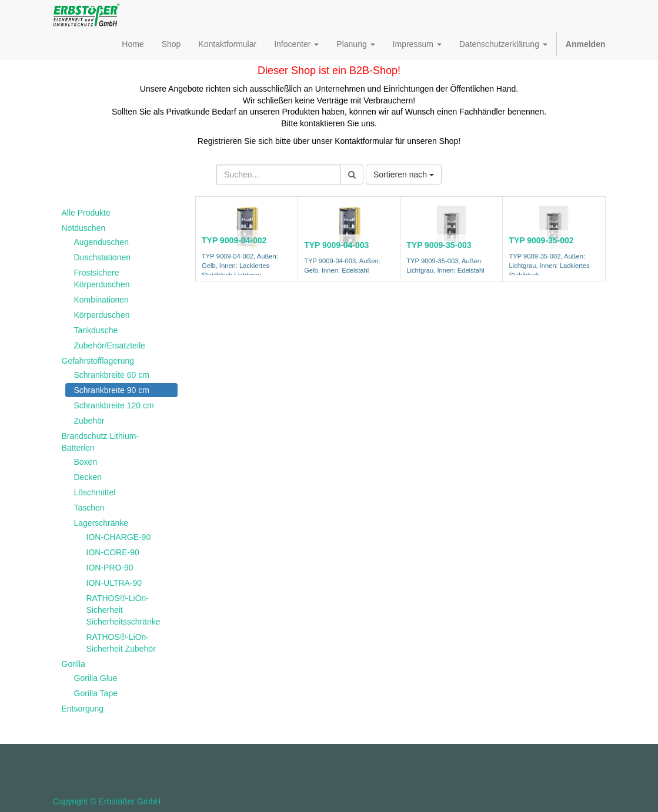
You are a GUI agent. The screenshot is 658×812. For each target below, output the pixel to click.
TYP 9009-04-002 (234, 240)
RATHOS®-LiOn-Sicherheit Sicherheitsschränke (123, 609)
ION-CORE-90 (112, 552)
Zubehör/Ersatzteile (109, 345)
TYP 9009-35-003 (438, 245)
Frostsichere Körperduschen (102, 278)
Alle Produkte (86, 212)
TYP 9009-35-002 (541, 240)
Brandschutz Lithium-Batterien (100, 441)
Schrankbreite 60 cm (111, 375)
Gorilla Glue (96, 678)
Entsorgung (83, 708)
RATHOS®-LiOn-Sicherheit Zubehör (121, 642)
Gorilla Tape (96, 693)
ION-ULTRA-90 (114, 583)
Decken (88, 477)
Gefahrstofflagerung (98, 360)
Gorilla (73, 664)
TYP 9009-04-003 (336, 245)
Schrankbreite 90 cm (111, 390)
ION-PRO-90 (109, 567)
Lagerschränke (101, 523)
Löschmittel (95, 492)
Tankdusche (96, 330)
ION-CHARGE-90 (118, 537)
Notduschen (84, 228)
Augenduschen (101, 242)
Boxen (86, 462)
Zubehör (89, 420)
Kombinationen (101, 299)
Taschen (89, 507)
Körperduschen (102, 315)
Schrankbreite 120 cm (114, 405)
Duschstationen (102, 257)
